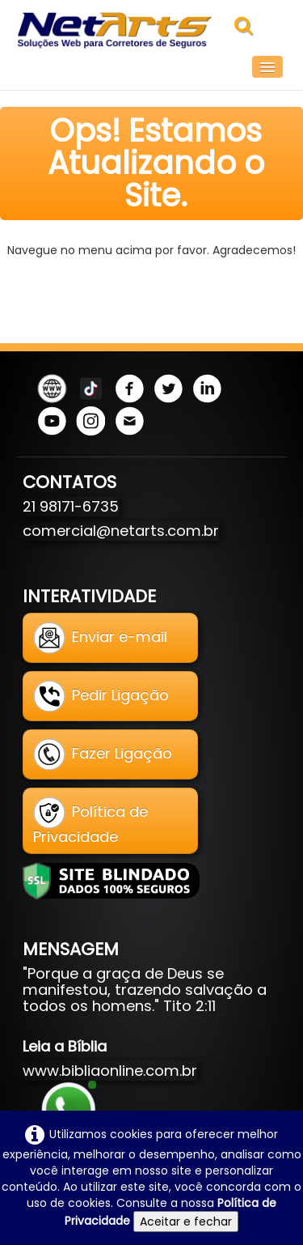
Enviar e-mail (100, 638)
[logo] (123, 30)
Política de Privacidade (90, 822)
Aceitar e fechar (186, 1221)
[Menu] (267, 67)
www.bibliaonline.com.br (110, 1070)
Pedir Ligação (101, 696)
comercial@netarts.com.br (121, 531)
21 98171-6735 (71, 506)
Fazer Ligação (102, 754)
